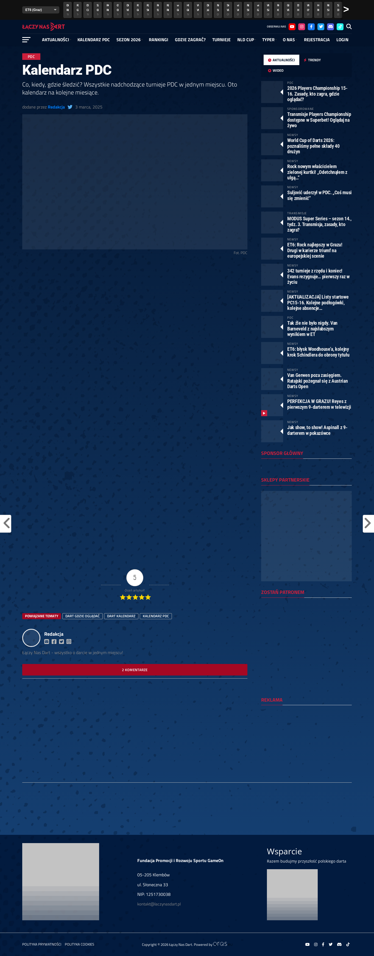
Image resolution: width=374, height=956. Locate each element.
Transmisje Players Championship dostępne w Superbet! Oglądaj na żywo (319, 119)
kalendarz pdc (156, 616)
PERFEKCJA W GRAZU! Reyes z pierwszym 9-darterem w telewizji (319, 404)
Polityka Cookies (79, 944)
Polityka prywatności (41, 944)
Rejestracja (317, 39)
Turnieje (221, 39)
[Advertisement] (134, 301)
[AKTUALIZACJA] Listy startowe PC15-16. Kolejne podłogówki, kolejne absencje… (317, 302)
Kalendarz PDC (93, 39)
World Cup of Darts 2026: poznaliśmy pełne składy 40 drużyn (313, 145)
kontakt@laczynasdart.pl (159, 904)
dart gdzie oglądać (82, 616)
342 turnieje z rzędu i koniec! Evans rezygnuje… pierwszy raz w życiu (318, 276)
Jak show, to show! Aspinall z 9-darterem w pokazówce (317, 430)
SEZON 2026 (128, 39)
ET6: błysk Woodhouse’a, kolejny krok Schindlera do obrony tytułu (318, 351)
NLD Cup (245, 39)
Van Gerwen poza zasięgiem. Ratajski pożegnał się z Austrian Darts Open (317, 380)
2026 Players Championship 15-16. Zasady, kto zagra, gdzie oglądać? (317, 93)
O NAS (289, 39)
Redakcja (56, 107)
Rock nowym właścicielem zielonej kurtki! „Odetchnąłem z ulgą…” (317, 171)
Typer (268, 39)
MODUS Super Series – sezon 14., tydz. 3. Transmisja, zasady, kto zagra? (319, 224)
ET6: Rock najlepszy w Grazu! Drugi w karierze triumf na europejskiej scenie (314, 250)
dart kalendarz (121, 616)
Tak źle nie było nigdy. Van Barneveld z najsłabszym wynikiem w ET (312, 328)
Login (342, 39)
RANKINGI (158, 39)
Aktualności (55, 39)
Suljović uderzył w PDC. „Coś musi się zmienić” (319, 195)
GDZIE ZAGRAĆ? (190, 39)
